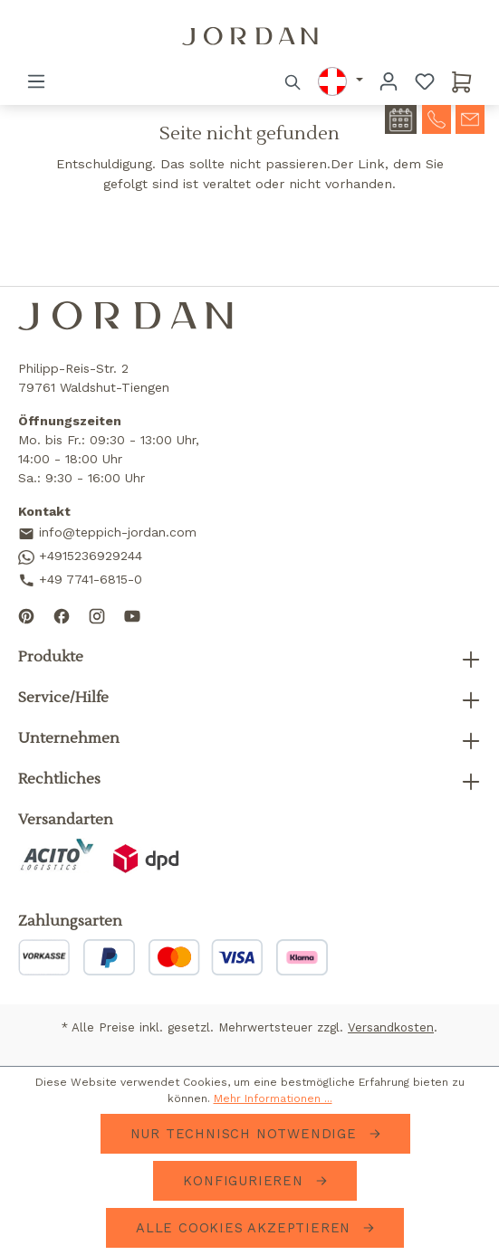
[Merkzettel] (425, 81)
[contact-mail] (470, 117)
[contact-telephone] (436, 117)
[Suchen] (293, 81)
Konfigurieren (245, 1181)
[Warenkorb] (462, 81)
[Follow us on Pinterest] (26, 614)
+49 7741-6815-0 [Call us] (80, 580)
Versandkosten (391, 1027)
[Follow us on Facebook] (61, 614)
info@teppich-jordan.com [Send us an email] (107, 533)
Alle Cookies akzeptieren (246, 1228)
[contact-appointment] (401, 119)
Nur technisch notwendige (246, 1134)
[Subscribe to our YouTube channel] (132, 614)
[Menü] (36, 81)
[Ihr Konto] (388, 81)
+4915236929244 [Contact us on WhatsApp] (80, 556)
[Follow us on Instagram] (97, 614)
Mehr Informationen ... (273, 1098)
